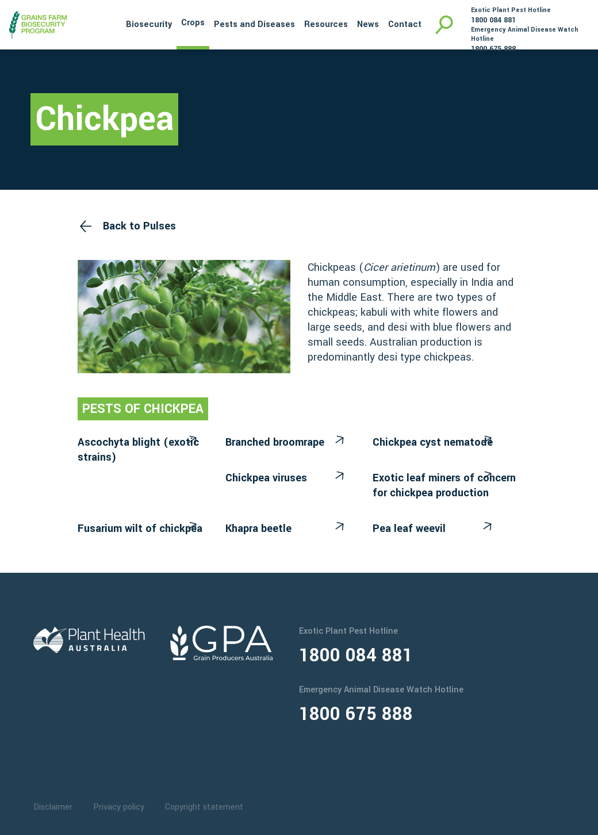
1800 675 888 (493, 49)
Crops (193, 23)
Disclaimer (52, 807)
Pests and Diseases (254, 24)
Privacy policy (118, 807)
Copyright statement (204, 807)
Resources (326, 24)
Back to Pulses (139, 226)
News (368, 24)
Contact (404, 24)
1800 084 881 (493, 20)
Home (105, 23)
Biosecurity (149, 24)
